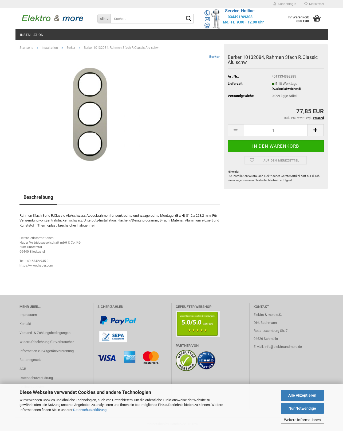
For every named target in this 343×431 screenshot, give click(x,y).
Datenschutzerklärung (90, 410)
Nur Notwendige (302, 408)
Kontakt (25, 324)
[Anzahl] (276, 130)
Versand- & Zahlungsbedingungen (44, 333)
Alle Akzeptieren (302, 395)
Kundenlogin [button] (284, 4)
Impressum (28, 315)
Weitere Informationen (302, 420)
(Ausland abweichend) (286, 89)
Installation (31, 35)
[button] (236, 130)
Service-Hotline (240, 10)
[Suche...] (104, 18)
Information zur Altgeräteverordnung (46, 351)
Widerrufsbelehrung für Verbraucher (46, 342)
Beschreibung (38, 197)
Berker (214, 57)
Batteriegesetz (30, 360)
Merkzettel (314, 4)
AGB (22, 369)
